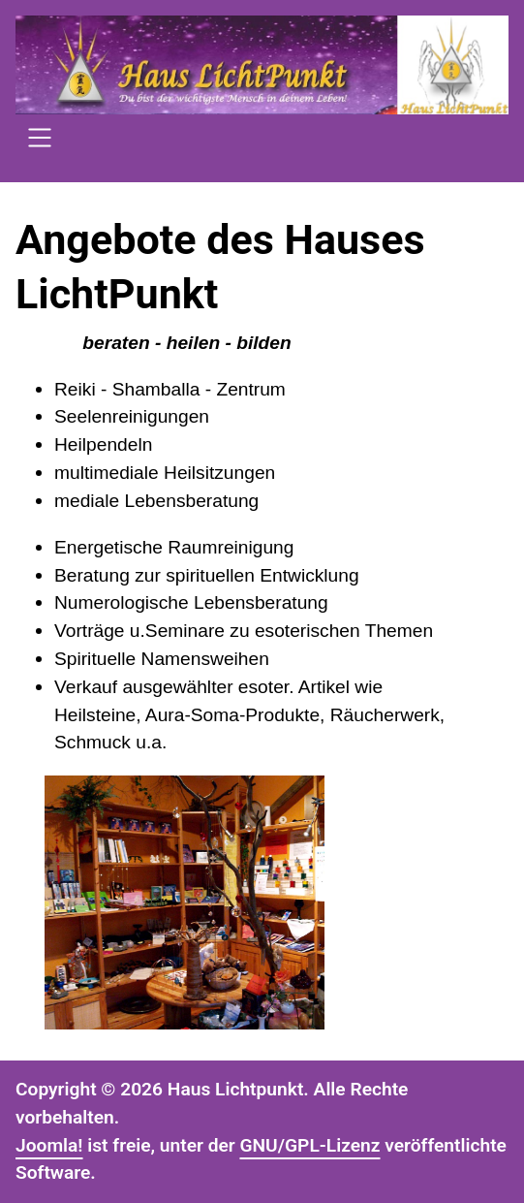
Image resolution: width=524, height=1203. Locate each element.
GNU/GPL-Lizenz (309, 1145)
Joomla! (49, 1145)
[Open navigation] (39, 140)
